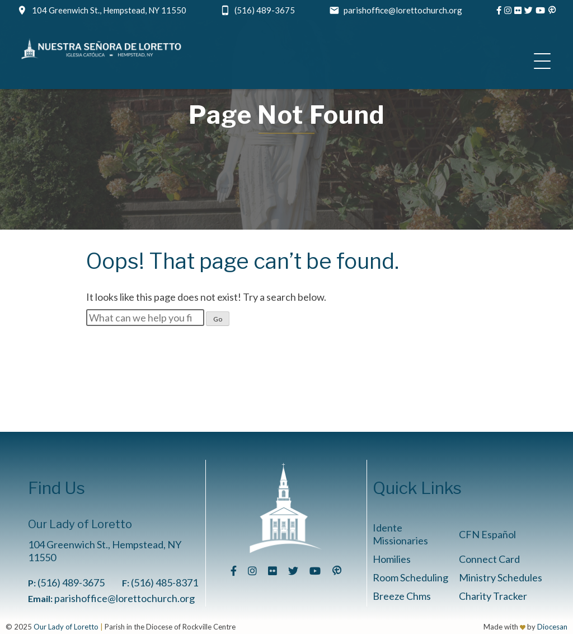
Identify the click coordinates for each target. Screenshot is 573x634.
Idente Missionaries (400, 534)
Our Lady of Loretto (66, 626)
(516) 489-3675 (264, 10)
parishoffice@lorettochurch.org (403, 10)
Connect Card (489, 559)
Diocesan (552, 626)
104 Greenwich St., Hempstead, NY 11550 (109, 10)
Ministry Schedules (500, 577)
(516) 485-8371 (164, 582)
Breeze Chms (402, 596)
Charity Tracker (493, 596)
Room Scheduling (410, 577)
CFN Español (487, 534)
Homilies (392, 559)
